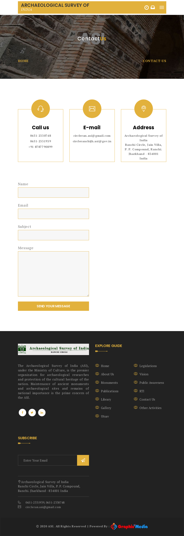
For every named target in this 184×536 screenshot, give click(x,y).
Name (23, 183)
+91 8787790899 (40, 147)
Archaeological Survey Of (55, 7)
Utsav (105, 416)
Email (23, 205)
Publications (109, 391)
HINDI (147, 7)
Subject (24, 226)
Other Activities (150, 408)
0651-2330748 (40, 136)
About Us (107, 374)
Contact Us (147, 399)
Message (26, 247)
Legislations (148, 366)
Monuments (109, 382)
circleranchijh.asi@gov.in (92, 141)
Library (106, 399)
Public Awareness (151, 382)
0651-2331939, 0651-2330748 (45, 502)
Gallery (106, 408)
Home (23, 61)
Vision (143, 374)
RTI (141, 391)
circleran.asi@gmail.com (92, 136)
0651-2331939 (40, 141)
